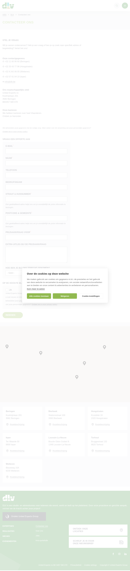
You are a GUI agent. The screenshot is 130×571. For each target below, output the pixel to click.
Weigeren (65, 296)
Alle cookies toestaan (39, 296)
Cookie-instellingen (91, 296)
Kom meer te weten (36, 289)
